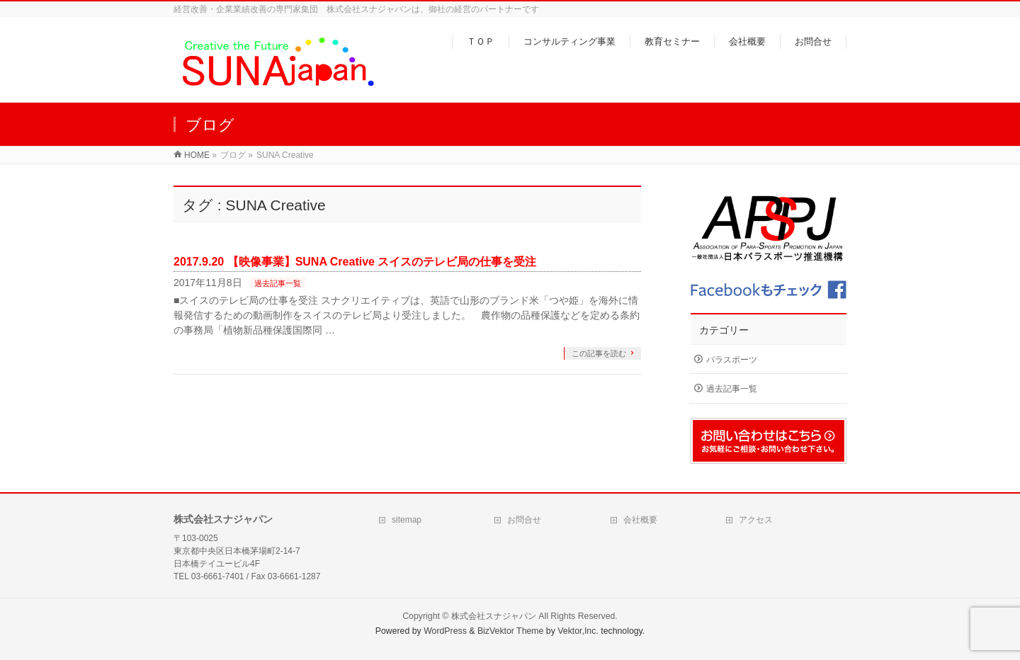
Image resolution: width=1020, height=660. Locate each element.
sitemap (406, 520)
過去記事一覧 (277, 283)
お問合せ (524, 520)
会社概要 (640, 520)
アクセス (756, 520)
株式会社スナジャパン (493, 616)
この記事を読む (599, 353)
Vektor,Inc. (578, 631)
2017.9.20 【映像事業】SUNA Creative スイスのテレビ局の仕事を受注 (355, 262)
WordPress (445, 631)
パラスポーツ (731, 360)
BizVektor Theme (510, 631)
